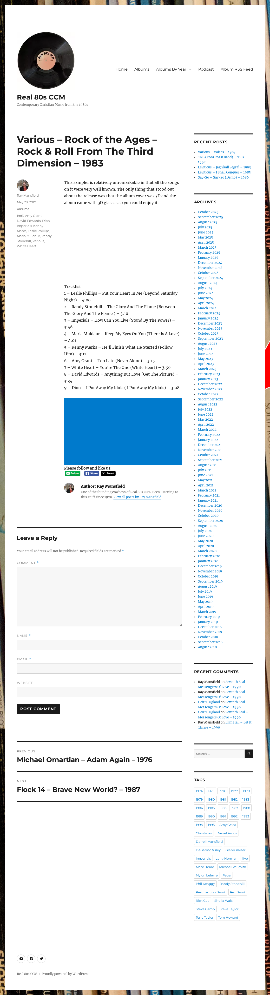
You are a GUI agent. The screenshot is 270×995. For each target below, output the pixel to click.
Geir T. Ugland (209, 702)
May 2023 (205, 359)
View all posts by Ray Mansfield (137, 497)
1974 (199, 791)
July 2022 (205, 409)
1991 (223, 816)
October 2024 (208, 273)
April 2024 (206, 303)
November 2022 (210, 389)
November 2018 (210, 632)
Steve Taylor (229, 909)
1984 (199, 808)
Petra (227, 875)
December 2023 (210, 323)
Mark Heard (205, 867)
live (245, 858)
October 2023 (208, 334)
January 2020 (208, 561)
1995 (211, 825)
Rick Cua (203, 900)
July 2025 (205, 227)
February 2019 (209, 617)
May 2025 (205, 237)
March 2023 (207, 369)
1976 (222, 791)
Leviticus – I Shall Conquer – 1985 (224, 172)
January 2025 (208, 258)
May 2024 (205, 298)
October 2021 (208, 455)
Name (24, 636)
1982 (234, 799)
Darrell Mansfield (209, 841)
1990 (211, 816)
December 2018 (210, 627)
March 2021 (207, 490)
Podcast (206, 69)
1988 (246, 808)
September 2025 (210, 217)
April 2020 (206, 546)
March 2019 (207, 612)
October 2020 (208, 516)
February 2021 (209, 495)
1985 (211, 808)
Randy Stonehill (232, 884)
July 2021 (205, 470)
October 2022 (208, 394)
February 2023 (209, 374)
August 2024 (207, 283)
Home (122, 69)
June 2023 (205, 354)
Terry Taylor (204, 917)
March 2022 (207, 430)
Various (38, 241)
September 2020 (210, 521)
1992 (234, 816)
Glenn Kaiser (235, 850)
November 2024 (210, 268)
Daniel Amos (227, 833)
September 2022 (210, 399)
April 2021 (205, 485)
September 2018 (210, 642)
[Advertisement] (124, 432)
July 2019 (205, 592)
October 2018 (208, 637)
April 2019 (206, 607)
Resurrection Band (210, 892)
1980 (211, 799)
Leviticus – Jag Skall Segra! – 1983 (224, 167)
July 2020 (205, 531)
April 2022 (206, 425)
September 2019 (210, 581)
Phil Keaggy (205, 884)
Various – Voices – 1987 (217, 152)
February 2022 (209, 435)
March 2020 (207, 551)
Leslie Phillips (38, 231)
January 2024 (208, 318)
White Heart (26, 246)
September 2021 (210, 460)
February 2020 (209, 556)
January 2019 (208, 622)
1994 (199, 825)
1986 (222, 808)
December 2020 (210, 506)
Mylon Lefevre (207, 875)
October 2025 (208, 212)
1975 (211, 791)
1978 (246, 791)
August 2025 (207, 222)
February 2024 (209, 313)
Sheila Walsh (224, 900)
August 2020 (207, 526)
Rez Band (237, 892)
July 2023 (205, 349)
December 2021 (210, 445)
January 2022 (208, 440)
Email (24, 659)
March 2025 (207, 247)
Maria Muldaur (28, 236)
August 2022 (207, 404)
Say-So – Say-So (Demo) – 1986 (223, 177)
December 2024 (210, 263)
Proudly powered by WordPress (65, 974)
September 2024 (210, 278)
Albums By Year (171, 69)
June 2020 (205, 536)
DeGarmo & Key (208, 850)
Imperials (24, 226)
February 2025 (209, 253)
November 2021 (210, 450)
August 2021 (207, 465)
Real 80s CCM (41, 97)
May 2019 (205, 602)
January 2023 (208, 379)
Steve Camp (205, 909)
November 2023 (210, 328)
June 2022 (205, 414)
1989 (199, 816)
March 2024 (207, 308)
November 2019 (210, 571)
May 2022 (205, 420)
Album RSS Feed (237, 69)
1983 (20, 216)
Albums (141, 69)
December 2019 (210, 566)
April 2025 (206, 242)
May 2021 (205, 480)
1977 (234, 791)
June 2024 (205, 293)
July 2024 (205, 288)
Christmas (204, 833)
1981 (223, 799)
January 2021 (208, 500)
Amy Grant (33, 216)
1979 (199, 799)
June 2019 (205, 597)
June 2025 (205, 232)
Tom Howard (228, 917)
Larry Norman (226, 858)
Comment (28, 563)
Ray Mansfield (28, 195)
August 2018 (207, 647)
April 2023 (206, 364)
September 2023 (210, 339)
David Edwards (29, 221)
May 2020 (205, 541)
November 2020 (210, 511)
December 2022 (210, 384)
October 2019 (208, 576)
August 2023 (207, 344)
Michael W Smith (232, 867)
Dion (46, 221)
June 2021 (205, 475)
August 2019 (207, 586)
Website (25, 683)
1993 (245, 816)
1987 (234, 808)
